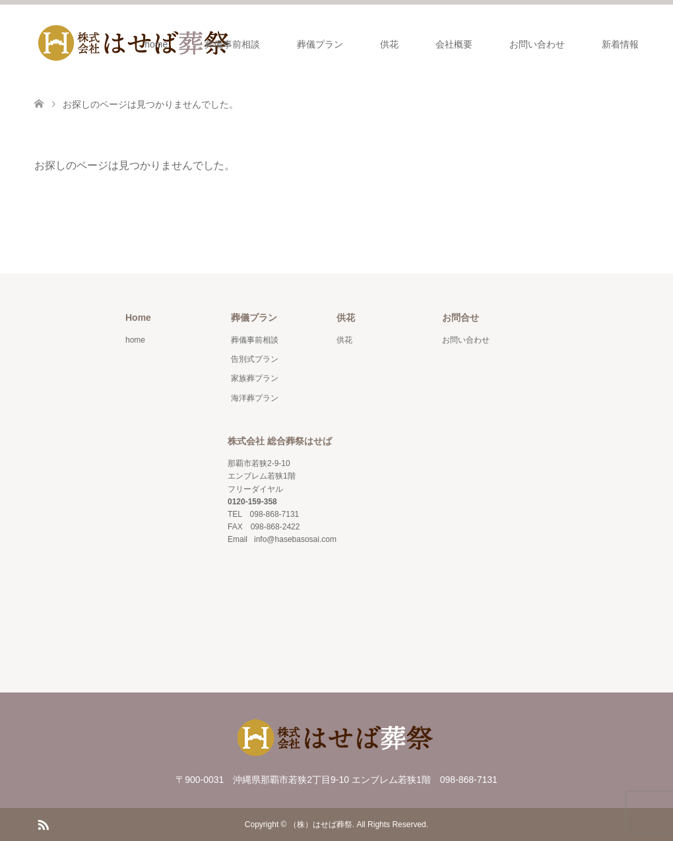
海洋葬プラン (254, 398)
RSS (43, 824)
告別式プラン (254, 359)
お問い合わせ (537, 44)
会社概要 (453, 44)
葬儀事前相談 (232, 44)
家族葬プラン (254, 378)
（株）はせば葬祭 (320, 824)
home (156, 44)
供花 (389, 44)
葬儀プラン (320, 44)
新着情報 (620, 44)
